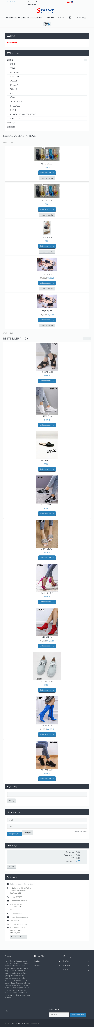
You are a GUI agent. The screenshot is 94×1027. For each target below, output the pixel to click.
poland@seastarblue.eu (18, 900)
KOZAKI (13, 68)
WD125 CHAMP (47, 164)
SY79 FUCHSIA (47, 593)
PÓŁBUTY (14, 97)
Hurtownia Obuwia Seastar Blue (21, 884)
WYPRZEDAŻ (15, 118)
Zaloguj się (27, 832)
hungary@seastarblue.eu (19, 917)
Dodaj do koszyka (47, 178)
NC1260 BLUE (47, 681)
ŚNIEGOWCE (15, 106)
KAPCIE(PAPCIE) (16, 102)
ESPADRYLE (15, 77)
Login (7, 2)
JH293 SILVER (47, 549)
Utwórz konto (13, 2)
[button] (47, 24)
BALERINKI (14, 72)
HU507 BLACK (47, 372)
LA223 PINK (47, 416)
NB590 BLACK (47, 770)
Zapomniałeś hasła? (80, 832)
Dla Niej (47, 60)
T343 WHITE (47, 311)
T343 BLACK (47, 274)
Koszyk (12, 866)
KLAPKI (13, 110)
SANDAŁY (14, 85)
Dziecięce (11, 127)
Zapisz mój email (78, 1014)
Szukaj (11, 801)
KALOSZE (14, 81)
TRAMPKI (14, 89)
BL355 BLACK (47, 505)
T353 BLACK (47, 237)
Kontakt (47, 961)
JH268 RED (47, 637)
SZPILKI (13, 93)
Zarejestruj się (14, 834)
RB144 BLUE (47, 726)
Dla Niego (11, 123)
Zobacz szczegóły (47, 172)
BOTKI (12, 64)
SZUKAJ (81, 17)
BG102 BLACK (47, 460)
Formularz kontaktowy (18, 937)
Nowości (47, 965)
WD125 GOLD (47, 201)
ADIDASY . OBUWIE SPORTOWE (23, 114)
